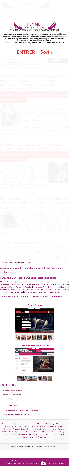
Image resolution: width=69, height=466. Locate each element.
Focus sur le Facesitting (11, 395)
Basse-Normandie (33, 282)
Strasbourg (49, 424)
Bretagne (57, 282)
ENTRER (26, 52)
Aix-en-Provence (9, 431)
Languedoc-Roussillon (42, 287)
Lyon (19, 424)
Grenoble (7, 429)
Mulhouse (23, 434)
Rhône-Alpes (54, 292)
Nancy (25, 437)
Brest (29, 429)
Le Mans (36, 429)
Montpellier (60, 424)
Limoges (21, 431)
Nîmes (28, 431)
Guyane (58, 284)
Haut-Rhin (13, 272)
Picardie (3, 292)
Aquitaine (11, 282)
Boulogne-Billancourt (45, 434)
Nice (34, 424)
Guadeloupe (47, 284)
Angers (16, 429)
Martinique (4, 289)
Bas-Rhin (3, 272)
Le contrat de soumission (12, 391)
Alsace (2, 282)
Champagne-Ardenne (9, 284)
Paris (4, 424)
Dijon (23, 429)
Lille (40, 426)
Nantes (40, 424)
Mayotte (14, 289)
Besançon (62, 431)
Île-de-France (15, 287)
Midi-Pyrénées (27, 289)
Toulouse (26, 424)
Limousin (56, 287)
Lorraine (64, 287)
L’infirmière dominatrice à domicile (15, 415)
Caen (7, 434)
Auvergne (21, 282)
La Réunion (27, 287)
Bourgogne (46, 282)
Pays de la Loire (60, 289)
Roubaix (32, 437)
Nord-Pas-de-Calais (43, 289)
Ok (43, 463)
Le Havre (26, 426)
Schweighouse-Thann (9, 262)
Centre (65, 282)
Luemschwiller (25, 262)
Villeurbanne (45, 431)
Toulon (59, 426)
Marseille (11, 424)
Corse (22, 284)
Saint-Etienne (49, 426)
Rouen (31, 434)
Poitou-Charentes (15, 292)
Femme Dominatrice (35, 447)
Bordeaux (9, 426)
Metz (54, 431)
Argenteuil (42, 437)
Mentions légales (17, 447)
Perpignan (59, 434)
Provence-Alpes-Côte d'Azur (36, 292)
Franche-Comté (33, 284)
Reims (34, 426)
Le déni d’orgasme (9, 399)
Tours (35, 431)
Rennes (18, 426)
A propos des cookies (55, 463)
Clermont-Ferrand (49, 429)
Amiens (61, 429)
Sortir (46, 52)
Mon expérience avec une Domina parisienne (20, 411)
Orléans (14, 434)
